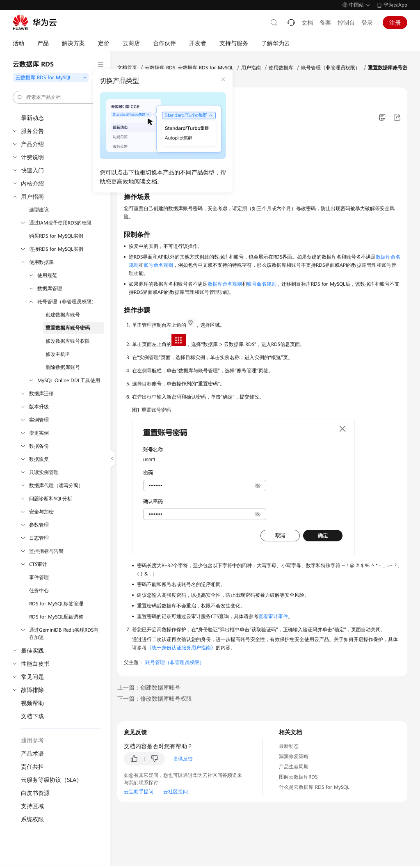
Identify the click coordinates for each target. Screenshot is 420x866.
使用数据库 (41, 262)
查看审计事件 (273, 616)
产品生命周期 (293, 767)
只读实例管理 (44, 472)
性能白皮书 (35, 663)
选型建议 (39, 210)
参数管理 (39, 525)
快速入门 (32, 170)
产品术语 (32, 753)
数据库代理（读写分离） (56, 485)
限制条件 (139, 166)
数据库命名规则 (225, 284)
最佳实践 (32, 650)
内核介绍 (32, 183)
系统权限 (32, 819)
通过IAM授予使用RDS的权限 (60, 223)
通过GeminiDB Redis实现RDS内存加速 (63, 633)
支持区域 (32, 806)
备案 (325, 22)
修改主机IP (57, 354)
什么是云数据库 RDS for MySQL (314, 787)
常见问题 (32, 677)
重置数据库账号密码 (68, 328)
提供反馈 (183, 759)
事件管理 (39, 577)
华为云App (395, 5)
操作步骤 (139, 178)
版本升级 (39, 407)
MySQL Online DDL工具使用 (68, 380)
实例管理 (39, 420)
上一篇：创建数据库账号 (148, 687)
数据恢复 (39, 459)
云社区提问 (175, 792)
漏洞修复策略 (293, 756)
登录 (367, 22)
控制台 (346, 22)
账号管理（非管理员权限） (66, 302)
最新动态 (32, 118)
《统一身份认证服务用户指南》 (181, 648)
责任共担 (32, 766)
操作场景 (139, 154)
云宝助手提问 (138, 792)
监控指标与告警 (46, 551)
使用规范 (47, 275)
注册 (395, 22)
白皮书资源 (35, 793)
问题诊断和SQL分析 (50, 499)
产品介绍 (32, 144)
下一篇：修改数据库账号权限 (154, 698)
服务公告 (32, 131)
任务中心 (39, 590)
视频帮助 (32, 703)
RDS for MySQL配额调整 (56, 617)
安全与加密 (41, 512)
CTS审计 (38, 564)
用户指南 (32, 196)
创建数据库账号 (63, 315)
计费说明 (32, 157)
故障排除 (32, 690)
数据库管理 (49, 288)
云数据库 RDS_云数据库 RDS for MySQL (189, 68)
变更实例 (39, 433)
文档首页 (127, 68)
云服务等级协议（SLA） (51, 780)
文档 (307, 22)
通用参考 (32, 740)
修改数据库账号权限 (68, 341)
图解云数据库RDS (298, 777)
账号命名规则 (158, 265)
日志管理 (39, 538)
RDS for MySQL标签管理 (56, 604)
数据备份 (39, 446)
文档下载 (32, 716)
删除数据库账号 (63, 367)
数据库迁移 (41, 393)
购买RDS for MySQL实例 (56, 236)
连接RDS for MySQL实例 (56, 249)
